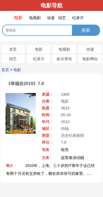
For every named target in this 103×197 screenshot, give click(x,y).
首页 (13, 49)
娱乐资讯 (64, 59)
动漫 (90, 49)
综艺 (13, 59)
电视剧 (64, 49)
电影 (39, 49)
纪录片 (38, 59)
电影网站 (90, 59)
